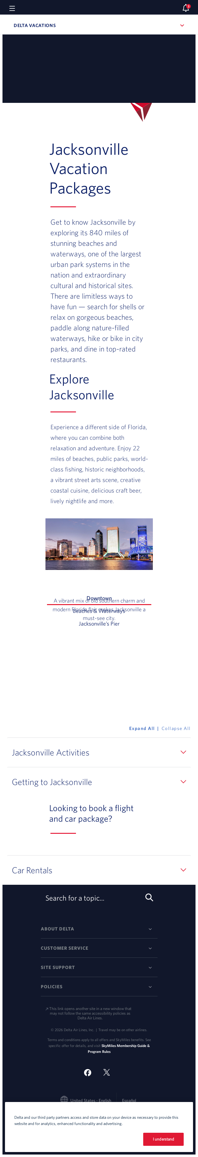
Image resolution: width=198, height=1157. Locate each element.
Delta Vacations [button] (67, 25)
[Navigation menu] (12, 8)
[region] (99, 1127)
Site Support (58, 967)
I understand (163, 1139)
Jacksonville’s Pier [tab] (115, 623)
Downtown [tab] (119, 599)
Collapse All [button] (176, 728)
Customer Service (64, 948)
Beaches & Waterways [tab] (112, 610)
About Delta (57, 928)
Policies (52, 986)
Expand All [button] (142, 728)
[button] (99, 752)
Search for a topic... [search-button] (98, 898)
